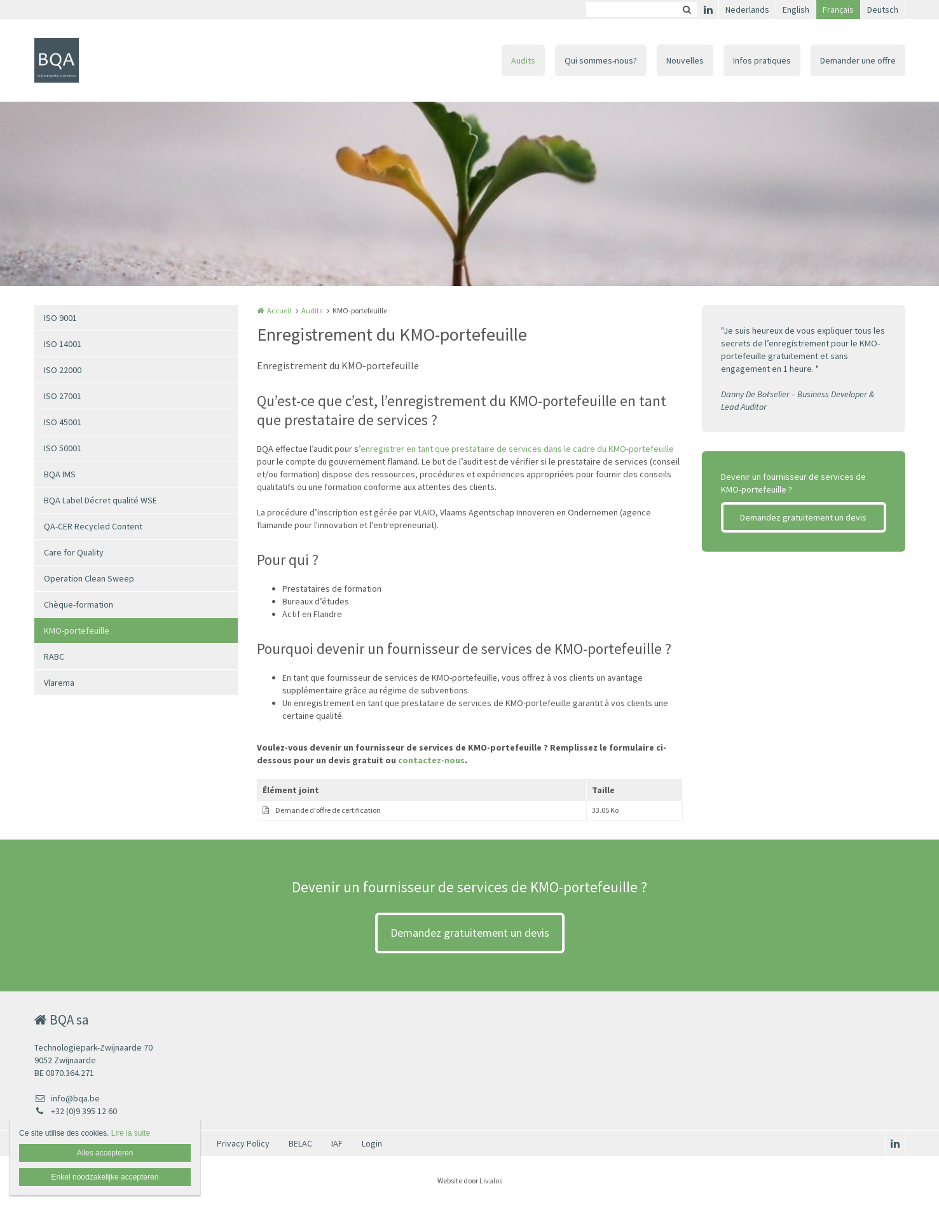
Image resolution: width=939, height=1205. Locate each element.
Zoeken (687, 9)
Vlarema (59, 682)
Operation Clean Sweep (89, 578)
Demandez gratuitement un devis (803, 517)
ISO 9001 (60, 317)
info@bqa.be (67, 1098)
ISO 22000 (62, 370)
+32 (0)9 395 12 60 (75, 1111)
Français (838, 9)
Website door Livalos (469, 1180)
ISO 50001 (62, 448)
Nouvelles (685, 60)
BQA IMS (60, 474)
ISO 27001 (62, 396)
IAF (337, 1143)
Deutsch (882, 9)
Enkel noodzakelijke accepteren (105, 1177)
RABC (54, 656)
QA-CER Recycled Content (93, 526)
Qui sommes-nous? (601, 60)
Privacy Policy (243, 1143)
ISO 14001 (62, 344)
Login (372, 1143)
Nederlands (747, 9)
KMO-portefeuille (76, 630)
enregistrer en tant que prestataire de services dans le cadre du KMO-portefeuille (517, 448)
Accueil (279, 310)
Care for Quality (74, 552)
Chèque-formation (78, 604)
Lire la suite (130, 1133)
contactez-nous (431, 760)
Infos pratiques (762, 60)
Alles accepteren (105, 1152)
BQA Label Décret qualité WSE (100, 500)
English (796, 9)
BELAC (300, 1143)
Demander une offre (858, 60)
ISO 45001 (62, 422)
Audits (523, 60)
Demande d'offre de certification (328, 810)
